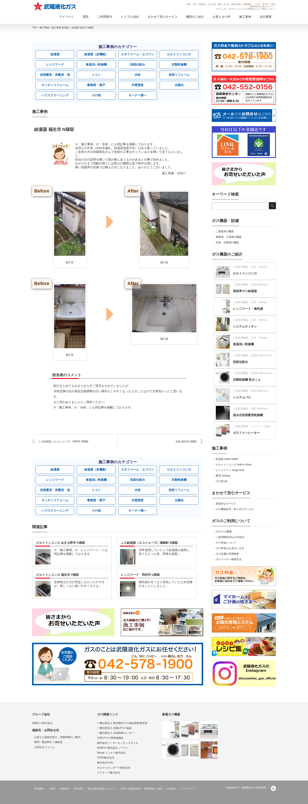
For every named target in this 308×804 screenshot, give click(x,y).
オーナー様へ (138, 95)
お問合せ (171, 788)
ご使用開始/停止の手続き (230, 537)
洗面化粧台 (137, 64)
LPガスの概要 (224, 531)
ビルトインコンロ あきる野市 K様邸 (60, 542)
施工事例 (245, 16)
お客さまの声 (222, 16)
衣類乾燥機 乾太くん (247, 379)
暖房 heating (223, 475)
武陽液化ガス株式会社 (254, 787)
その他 (96, 95)
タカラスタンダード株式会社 (113, 767)
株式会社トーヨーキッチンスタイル (117, 742)
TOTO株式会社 (105, 757)
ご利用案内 (104, 16)
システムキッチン (245, 326)
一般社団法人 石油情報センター (115, 732)
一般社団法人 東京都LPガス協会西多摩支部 (122, 723)
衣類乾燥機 (179, 64)
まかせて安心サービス (163, 16)
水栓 (138, 74)
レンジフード (55, 64)
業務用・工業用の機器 (228, 236)
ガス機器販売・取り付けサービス (235, 509)
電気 (86, 16)
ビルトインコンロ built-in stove (234, 464)
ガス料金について (226, 542)
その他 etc (222, 481)
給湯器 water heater (227, 459)
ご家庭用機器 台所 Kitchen (250, 266)
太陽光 (179, 85)
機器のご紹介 (195, 16)
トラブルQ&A (130, 16)
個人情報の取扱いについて (101, 788)
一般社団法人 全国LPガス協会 (114, 728)
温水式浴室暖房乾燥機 (248, 415)
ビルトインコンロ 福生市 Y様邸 (57, 574)
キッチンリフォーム (54, 85)
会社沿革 (78, 788)
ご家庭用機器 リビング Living (251, 426)
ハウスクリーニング (54, 95)
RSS (273, 788)
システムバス (242, 397)
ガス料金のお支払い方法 (230, 548)
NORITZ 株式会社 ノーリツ (113, 747)
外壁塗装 (138, 85)
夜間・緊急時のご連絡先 (48, 742)
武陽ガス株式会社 (42, 723)
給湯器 (54, 54)
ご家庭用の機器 (225, 231)
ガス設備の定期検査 (227, 553)
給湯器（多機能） (96, 54)
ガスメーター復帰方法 (228, 559)
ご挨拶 (51, 788)
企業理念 (64, 788)
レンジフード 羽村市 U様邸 (140, 574)
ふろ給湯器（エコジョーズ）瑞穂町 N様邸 (149, 542)
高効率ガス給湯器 (245, 291)
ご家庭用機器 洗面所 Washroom (252, 355)
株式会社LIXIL (105, 762)
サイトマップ (188, 788)
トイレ (96, 74)
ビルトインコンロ (179, 54)
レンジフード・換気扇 (248, 308)
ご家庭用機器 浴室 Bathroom (250, 284)
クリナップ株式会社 (108, 772)
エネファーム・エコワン (137, 54)
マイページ (66, 16)
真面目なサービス (226, 503)
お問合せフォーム (44, 747)
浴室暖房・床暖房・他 (55, 74)
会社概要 (266, 16)
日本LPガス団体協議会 (110, 737)
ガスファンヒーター (246, 432)
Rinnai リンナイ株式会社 (111, 752)
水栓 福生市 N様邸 (186, 441)
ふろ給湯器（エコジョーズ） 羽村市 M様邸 (63, 441)
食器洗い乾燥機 (96, 64)
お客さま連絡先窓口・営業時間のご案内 (57, 737)
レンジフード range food (230, 470)
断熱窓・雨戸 (96, 85)
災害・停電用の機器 (227, 242)
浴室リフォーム (179, 74)
